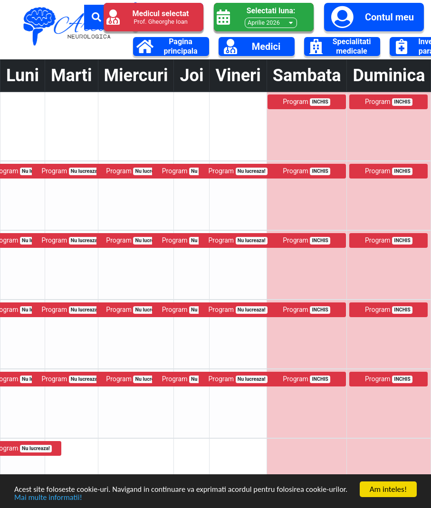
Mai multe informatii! (70, 497)
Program (306, 102)
